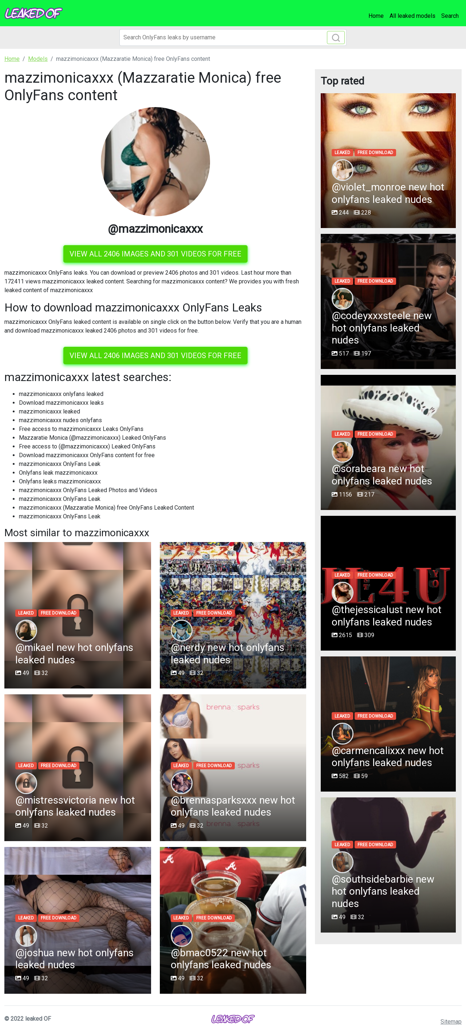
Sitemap (451, 1021)
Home (376, 15)
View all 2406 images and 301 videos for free (155, 254)
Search (450, 15)
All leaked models (412, 15)
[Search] (233, 37)
